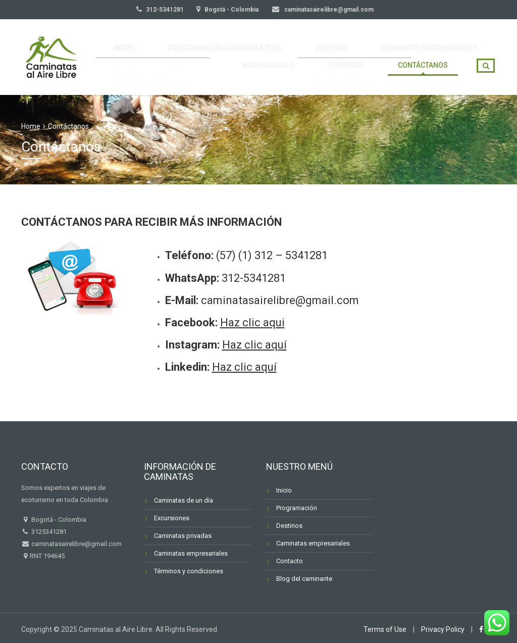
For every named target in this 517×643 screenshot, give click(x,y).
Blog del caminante (304, 578)
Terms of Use (385, 629)
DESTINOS (348, 42)
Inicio (284, 490)
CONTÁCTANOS (428, 72)
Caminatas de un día (183, 500)
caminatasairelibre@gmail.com (328, 9)
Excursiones (171, 518)
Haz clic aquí (254, 344)
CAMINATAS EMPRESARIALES (435, 42)
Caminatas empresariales (191, 553)
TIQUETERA (363, 72)
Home (30, 126)
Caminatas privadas (183, 535)
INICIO (164, 42)
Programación (296, 508)
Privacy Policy (442, 629)
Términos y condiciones (188, 571)
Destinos (289, 525)
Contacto (289, 561)
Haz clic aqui (252, 322)
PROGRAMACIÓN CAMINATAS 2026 (253, 42)
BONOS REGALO (297, 72)
